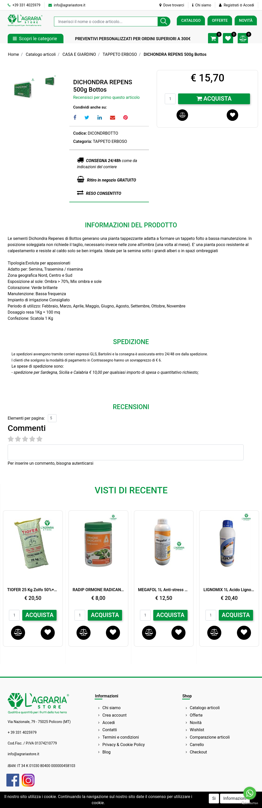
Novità (196, 722)
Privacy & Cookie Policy (123, 744)
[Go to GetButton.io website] (250, 802)
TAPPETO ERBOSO (120, 54)
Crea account (114, 715)
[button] (164, 21)
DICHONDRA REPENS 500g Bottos (175, 54)
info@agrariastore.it (66, 5)
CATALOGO (191, 20)
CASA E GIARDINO (79, 54)
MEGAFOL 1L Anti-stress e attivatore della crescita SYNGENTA (164, 589)
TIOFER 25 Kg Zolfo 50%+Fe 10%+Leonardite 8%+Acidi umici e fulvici (33, 589)
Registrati (231, 5)
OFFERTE (220, 20)
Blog (106, 752)
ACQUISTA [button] (39, 615)
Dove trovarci (171, 5)
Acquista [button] (214, 98)
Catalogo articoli (41, 54)
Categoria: (82, 141)
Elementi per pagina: (26, 418)
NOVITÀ (246, 20)
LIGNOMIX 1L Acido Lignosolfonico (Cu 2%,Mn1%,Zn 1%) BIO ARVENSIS (229, 589)
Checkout (198, 752)
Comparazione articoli (210, 737)
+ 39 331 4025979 (22, 732)
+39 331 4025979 (24, 5)
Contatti (109, 729)
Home (13, 54)
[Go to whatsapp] (249, 793)
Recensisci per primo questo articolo (106, 97)
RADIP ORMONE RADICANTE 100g (98, 589)
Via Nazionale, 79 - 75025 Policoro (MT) (39, 722)
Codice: (80, 133)
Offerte (196, 715)
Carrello (197, 744)
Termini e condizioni (120, 737)
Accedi (248, 5)
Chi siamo (201, 5)
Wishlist (197, 729)
